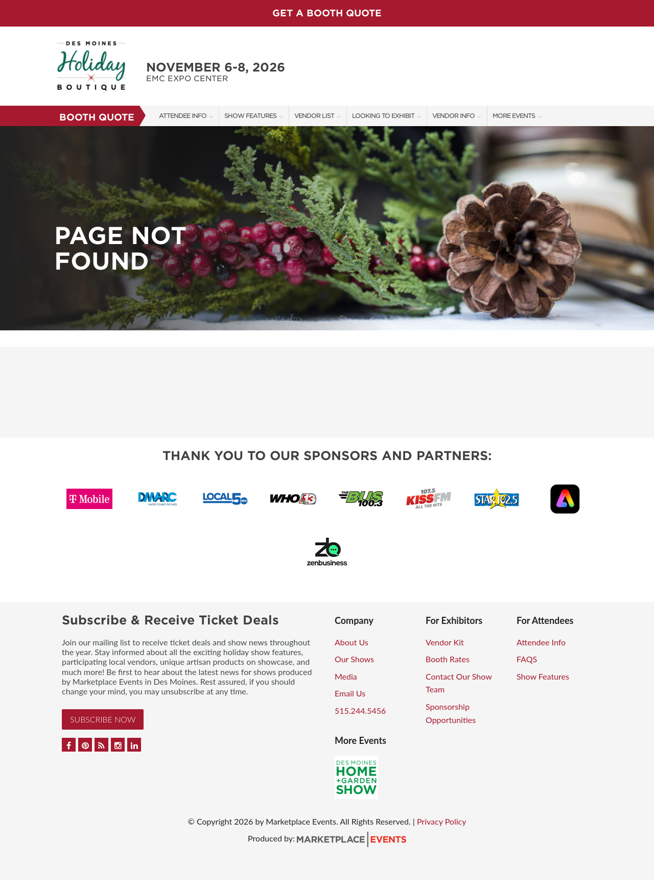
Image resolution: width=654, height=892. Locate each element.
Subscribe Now (102, 719)
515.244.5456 (360, 710)
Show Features (250, 115)
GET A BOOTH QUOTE (327, 13)
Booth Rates (448, 659)
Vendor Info (453, 115)
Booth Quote (96, 117)
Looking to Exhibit (383, 115)
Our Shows (354, 659)
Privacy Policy (441, 821)
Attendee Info (182, 115)
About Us (351, 642)
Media (346, 676)
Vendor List (314, 115)
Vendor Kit (445, 642)
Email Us (350, 693)
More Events (514, 115)
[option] (327, 228)
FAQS (527, 659)
